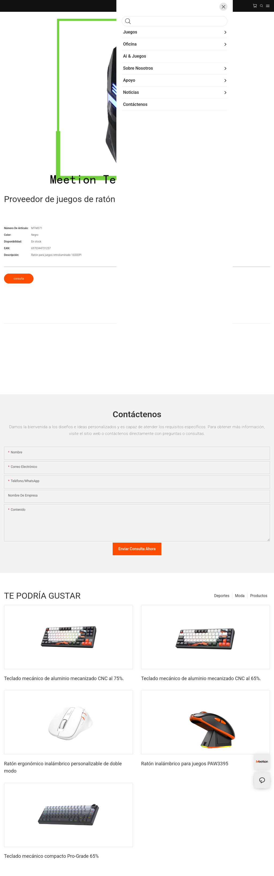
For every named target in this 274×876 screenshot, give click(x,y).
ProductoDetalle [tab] (136, 317)
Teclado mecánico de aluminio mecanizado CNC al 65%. (201, 678)
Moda (240, 596)
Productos (258, 596)
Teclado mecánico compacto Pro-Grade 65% (51, 856)
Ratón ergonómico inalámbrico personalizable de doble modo (63, 767)
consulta (19, 278)
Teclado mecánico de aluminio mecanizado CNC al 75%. (64, 678)
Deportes (221, 596)
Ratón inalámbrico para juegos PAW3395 (184, 763)
